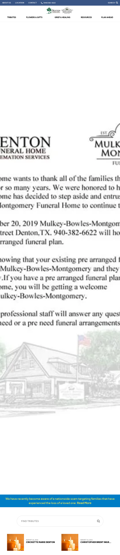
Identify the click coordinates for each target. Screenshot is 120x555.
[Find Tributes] (60, 521)
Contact (32, 3)
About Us (6, 3)
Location (19, 3)
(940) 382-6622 (50, 3)
